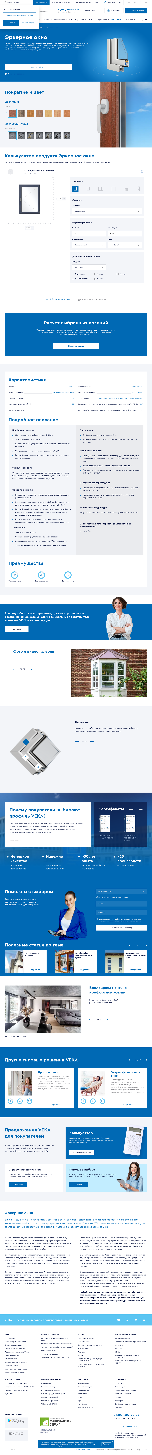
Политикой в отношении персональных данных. (125, 923)
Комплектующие (77, 19)
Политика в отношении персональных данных (115, 1450)
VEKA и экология (114, 2)
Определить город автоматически (22, 15)
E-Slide (80, 1357)
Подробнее (35, 971)
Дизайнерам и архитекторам (87, 2)
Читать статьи (17, 1186)
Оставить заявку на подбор (121, 929)
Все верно (14, 23)
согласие (108, 921)
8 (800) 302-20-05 (68, 9)
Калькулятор (114, 10)
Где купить (116, 19)
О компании (129, 19)
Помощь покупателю (98, 19)
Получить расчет (76, 347)
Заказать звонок (136, 11)
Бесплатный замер (25, 67)
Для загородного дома (55, 19)
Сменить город (31, 23)
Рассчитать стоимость (82, 1154)
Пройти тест (78, 1186)
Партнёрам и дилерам (61, 2)
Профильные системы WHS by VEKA (19, 1389)
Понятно (106, 1444)
